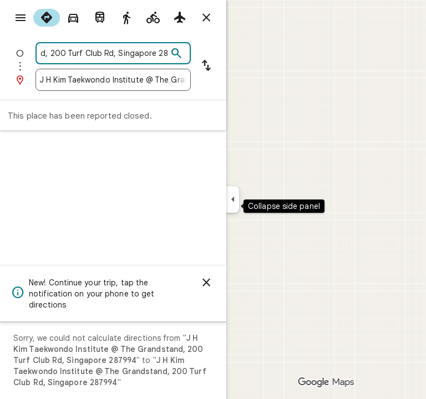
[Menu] (20, 17)
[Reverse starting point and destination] (206, 66)
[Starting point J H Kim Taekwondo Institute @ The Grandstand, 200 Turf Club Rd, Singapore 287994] (104, 53)
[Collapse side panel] (232, 199)
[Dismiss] (206, 282)
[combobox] (104, 53)
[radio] (46, 18)
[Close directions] (206, 17)
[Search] (176, 54)
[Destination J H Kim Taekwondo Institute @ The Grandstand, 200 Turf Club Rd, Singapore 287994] (113, 79)
